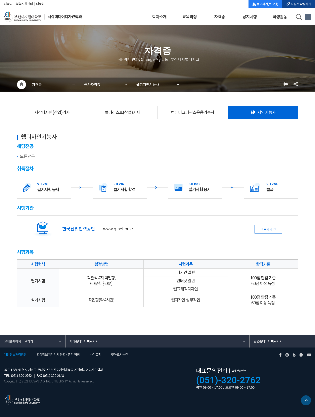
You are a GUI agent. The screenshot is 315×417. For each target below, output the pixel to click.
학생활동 (280, 16)
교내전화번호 (239, 371)
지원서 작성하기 (300, 4)
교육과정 (189, 16)
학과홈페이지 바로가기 (84, 341)
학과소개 (159, 16)
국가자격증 (92, 84)
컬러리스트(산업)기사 (122, 112)
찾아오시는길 (119, 355)
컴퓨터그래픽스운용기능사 (192, 112)
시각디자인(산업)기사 (52, 112)
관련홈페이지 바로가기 (268, 341)
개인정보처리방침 (15, 355)
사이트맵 (95, 355)
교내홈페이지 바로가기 (18, 341)
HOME (21, 85)
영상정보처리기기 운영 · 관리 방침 (58, 355)
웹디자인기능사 (147, 84)
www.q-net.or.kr (118, 229)
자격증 (219, 16)
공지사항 (249, 16)
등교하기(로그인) (267, 4)
